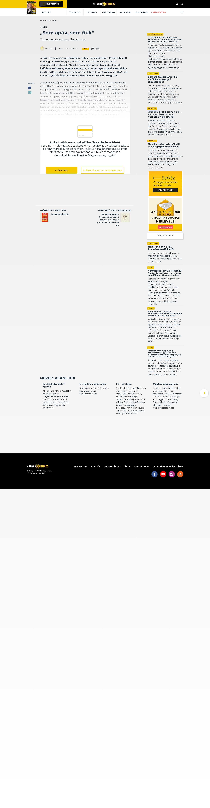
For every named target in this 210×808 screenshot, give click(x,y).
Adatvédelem (141, 495)
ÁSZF (127, 495)
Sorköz (151, 316)
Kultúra (125, 12)
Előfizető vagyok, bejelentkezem (102, 170)
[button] (175, 12)
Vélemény (75, 12)
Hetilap (46, 12)
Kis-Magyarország (155, 34)
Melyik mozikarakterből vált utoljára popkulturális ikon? (164, 145)
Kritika (45, 407)
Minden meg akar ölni (165, 412)
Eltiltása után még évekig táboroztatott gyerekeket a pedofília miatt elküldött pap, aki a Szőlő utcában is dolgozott (164, 362)
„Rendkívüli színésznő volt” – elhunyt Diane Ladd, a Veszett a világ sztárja (164, 114)
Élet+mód (141, 12)
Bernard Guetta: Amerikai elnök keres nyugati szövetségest (162, 79)
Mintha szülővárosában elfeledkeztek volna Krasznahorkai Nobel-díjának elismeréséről (165, 321)
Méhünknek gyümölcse (92, 412)
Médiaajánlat (112, 495)
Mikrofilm (152, 108)
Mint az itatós (124, 412)
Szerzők (95, 495)
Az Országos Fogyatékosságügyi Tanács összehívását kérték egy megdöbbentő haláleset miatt (164, 281)
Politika (91, 12)
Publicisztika (153, 73)
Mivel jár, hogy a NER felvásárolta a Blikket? (158, 249)
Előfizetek (61, 170)
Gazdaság (108, 12)
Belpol (150, 276)
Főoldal (44, 21)
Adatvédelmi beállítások (168, 495)
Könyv (55, 21)
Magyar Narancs (165, 235)
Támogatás (158, 12)
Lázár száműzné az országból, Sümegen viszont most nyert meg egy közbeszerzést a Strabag (164, 39)
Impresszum (80, 495)
